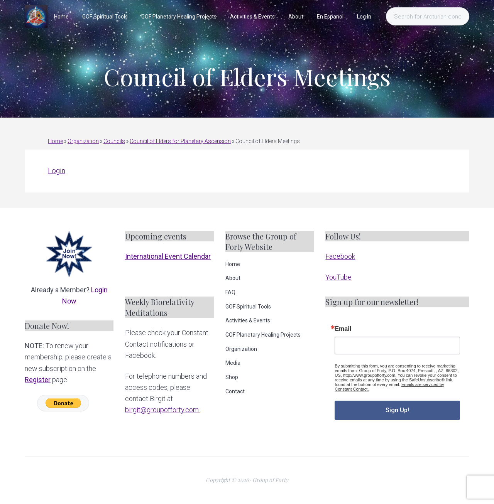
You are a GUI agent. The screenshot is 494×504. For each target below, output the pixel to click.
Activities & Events (247, 320)
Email (343, 329)
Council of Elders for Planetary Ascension (180, 141)
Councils (114, 141)
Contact (235, 391)
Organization (83, 141)
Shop (231, 377)
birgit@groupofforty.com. (162, 410)
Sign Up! (397, 410)
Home (55, 141)
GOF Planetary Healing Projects (263, 334)
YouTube (338, 277)
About (232, 278)
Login (56, 170)
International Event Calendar (168, 256)
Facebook (340, 256)
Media (232, 363)
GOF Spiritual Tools (248, 306)
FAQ (230, 292)
